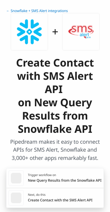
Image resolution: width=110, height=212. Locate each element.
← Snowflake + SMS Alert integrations (37, 10)
